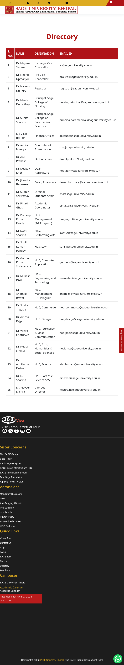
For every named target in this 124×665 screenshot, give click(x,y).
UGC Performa (7, 526)
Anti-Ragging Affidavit (11, 503)
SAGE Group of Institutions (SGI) (16, 468)
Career (3, 561)
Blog (2, 547)
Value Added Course (10, 521)
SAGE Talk (5, 556)
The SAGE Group (9, 454)
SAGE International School (13, 472)
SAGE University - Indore (12, 582)
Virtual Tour (5, 538)
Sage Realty (6, 458)
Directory (4, 566)
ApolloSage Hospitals (10, 463)
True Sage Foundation (11, 477)
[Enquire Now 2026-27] (121, 340)
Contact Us (5, 543)
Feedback (5, 570)
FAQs (3, 552)
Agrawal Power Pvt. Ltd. (12, 481)
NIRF (2, 498)
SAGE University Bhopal (51, 660)
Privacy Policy (7, 517)
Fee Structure (7, 507)
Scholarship (6, 512)
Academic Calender (10, 591)
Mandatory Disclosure (11, 494)
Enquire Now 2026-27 (121, 340)
